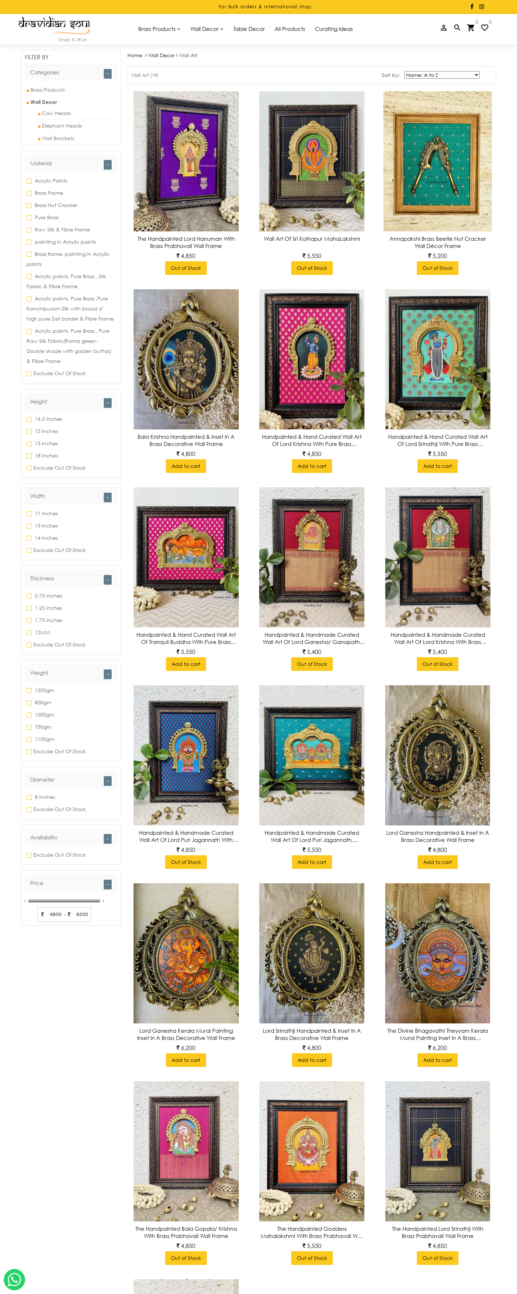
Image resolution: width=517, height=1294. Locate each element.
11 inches (45, 513)
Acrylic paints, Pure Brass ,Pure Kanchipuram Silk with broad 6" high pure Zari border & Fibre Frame (70, 308)
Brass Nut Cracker (55, 205)
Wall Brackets (56, 138)
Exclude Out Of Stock (59, 373)
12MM (41, 632)
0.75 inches (47, 596)
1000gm (43, 715)
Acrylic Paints (50, 181)
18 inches (45, 455)
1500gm (43, 690)
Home (135, 55)
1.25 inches (47, 608)
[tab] (71, 72)
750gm (42, 727)
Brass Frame (48, 193)
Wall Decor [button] (207, 29)
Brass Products (46, 90)
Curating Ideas (334, 29)
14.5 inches (47, 419)
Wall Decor (161, 55)
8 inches (44, 797)
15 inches (45, 431)
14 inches (45, 538)
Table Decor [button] (249, 29)
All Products (290, 29)
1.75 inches (47, 620)
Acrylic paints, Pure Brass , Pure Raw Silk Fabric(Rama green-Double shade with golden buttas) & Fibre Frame (69, 346)
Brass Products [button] (159, 29)
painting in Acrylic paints (64, 242)
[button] (71, 72)
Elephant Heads (60, 126)
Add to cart (186, 466)
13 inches (45, 443)
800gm (42, 702)
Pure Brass (46, 217)
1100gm (43, 739)
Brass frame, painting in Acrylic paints (68, 259)
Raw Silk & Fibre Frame (61, 229)
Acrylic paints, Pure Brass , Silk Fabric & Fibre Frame (66, 281)
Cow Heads (54, 113)
